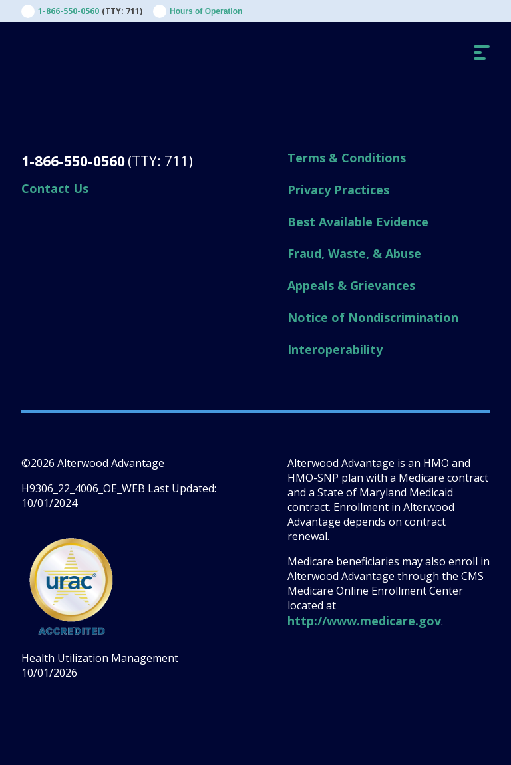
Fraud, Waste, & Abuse (354, 253)
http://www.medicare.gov (364, 621)
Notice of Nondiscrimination (372, 317)
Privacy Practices (338, 190)
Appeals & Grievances (351, 285)
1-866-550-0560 (68, 11)
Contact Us (54, 188)
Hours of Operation (206, 11)
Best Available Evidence (357, 222)
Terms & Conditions (346, 158)
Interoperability (335, 349)
